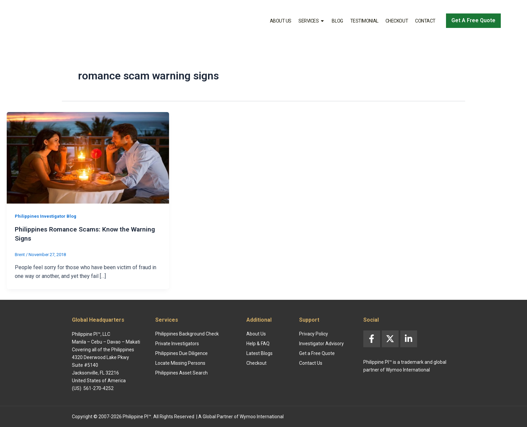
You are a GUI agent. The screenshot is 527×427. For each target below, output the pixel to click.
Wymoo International (262, 416)
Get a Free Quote (317, 352)
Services (311, 20)
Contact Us (310, 362)
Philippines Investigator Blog (47, 216)
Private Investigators (177, 343)
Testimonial (364, 21)
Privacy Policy (313, 333)
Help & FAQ (258, 343)
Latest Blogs (259, 352)
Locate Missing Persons (180, 362)
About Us (280, 21)
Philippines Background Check (187, 333)
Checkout (397, 21)
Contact (425, 21)
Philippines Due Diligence (181, 352)
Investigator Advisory (321, 343)
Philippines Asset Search (181, 372)
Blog (337, 21)
